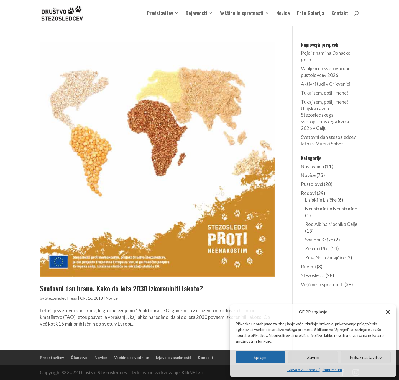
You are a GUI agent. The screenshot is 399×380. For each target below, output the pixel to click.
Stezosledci (313, 275)
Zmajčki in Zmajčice (325, 258)
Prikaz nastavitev (366, 357)
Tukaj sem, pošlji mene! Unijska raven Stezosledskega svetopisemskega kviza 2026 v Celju (325, 115)
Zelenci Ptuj (317, 248)
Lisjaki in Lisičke (321, 200)
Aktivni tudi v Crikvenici (325, 84)
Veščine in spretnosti (242, 14)
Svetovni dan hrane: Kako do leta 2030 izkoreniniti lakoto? (121, 288)
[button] (388, 312)
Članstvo (79, 357)
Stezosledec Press (61, 298)
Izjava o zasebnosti (303, 369)
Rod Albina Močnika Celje (331, 224)
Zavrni (313, 357)
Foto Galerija (310, 14)
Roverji (308, 266)
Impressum (332, 369)
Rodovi (308, 193)
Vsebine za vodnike (131, 357)
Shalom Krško (319, 240)
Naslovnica (312, 166)
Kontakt (339, 14)
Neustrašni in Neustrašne (331, 209)
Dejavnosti (196, 14)
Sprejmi (260, 357)
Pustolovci (312, 184)
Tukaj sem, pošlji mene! (324, 93)
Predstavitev (160, 14)
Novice (283, 14)
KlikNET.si (192, 372)
